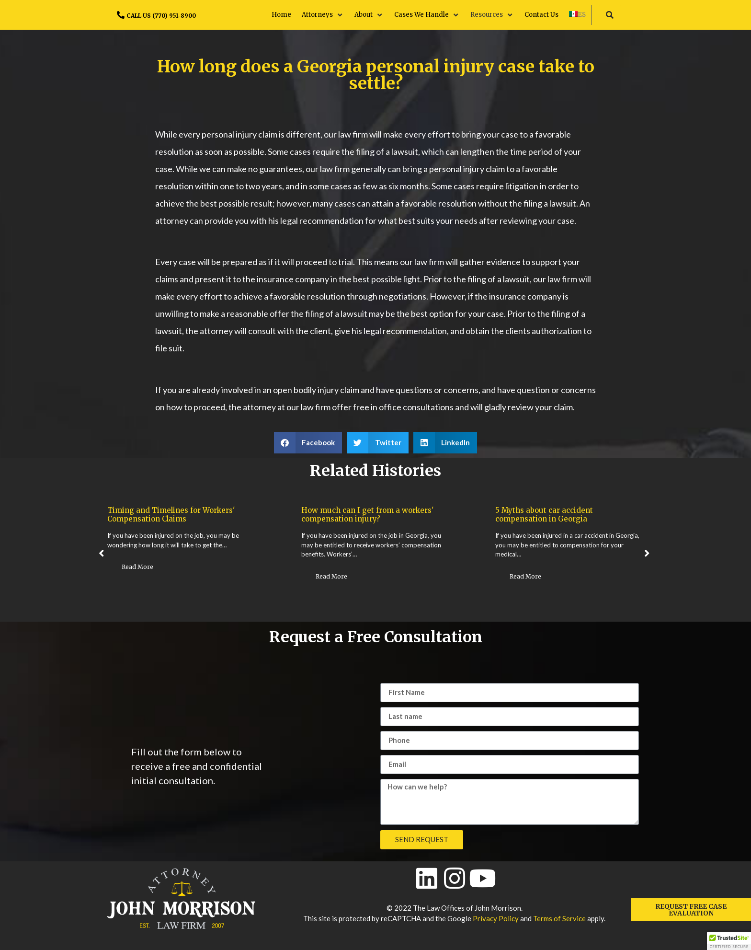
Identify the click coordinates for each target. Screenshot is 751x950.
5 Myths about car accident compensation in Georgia (544, 514)
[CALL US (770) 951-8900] (121, 15)
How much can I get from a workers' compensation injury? (367, 514)
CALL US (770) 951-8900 (161, 15)
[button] (322, 15)
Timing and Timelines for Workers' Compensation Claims (171, 514)
